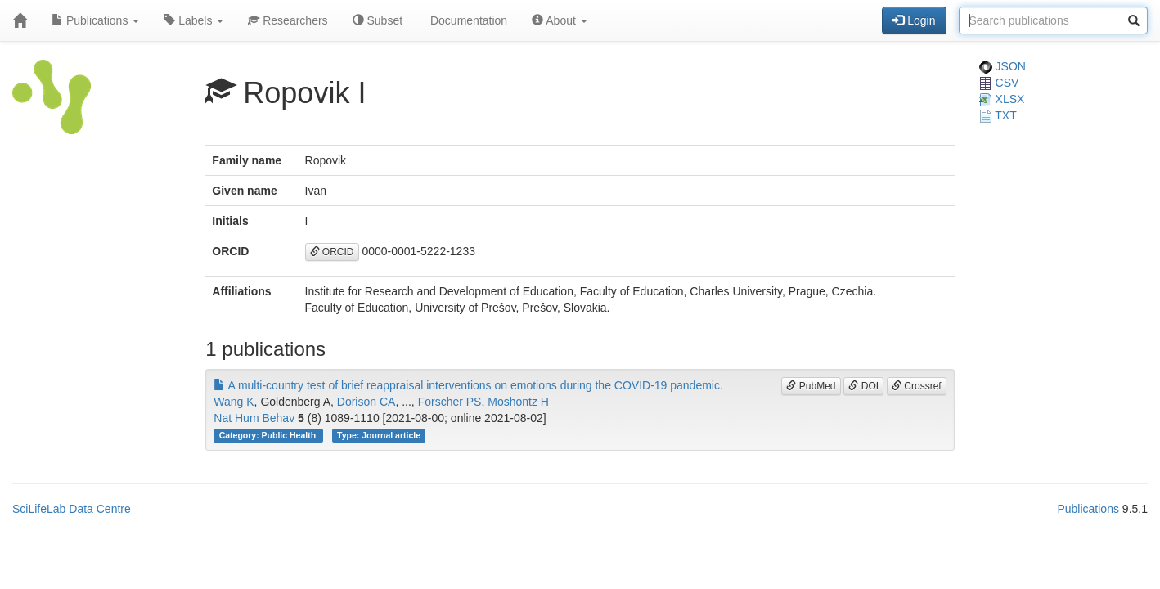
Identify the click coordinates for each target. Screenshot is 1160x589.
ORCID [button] (332, 252)
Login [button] (913, 20)
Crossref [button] (917, 386)
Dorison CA (366, 401)
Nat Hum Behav (254, 418)
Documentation (467, 20)
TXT (998, 115)
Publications (95, 20)
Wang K (234, 401)
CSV (999, 82)
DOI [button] (863, 386)
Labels (193, 20)
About (559, 20)
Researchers (287, 20)
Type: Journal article (378, 435)
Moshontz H (518, 401)
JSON (1002, 66)
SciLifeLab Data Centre (71, 508)
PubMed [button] (810, 386)
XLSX (1002, 99)
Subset (377, 20)
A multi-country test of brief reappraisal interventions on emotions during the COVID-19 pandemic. (468, 385)
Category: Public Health (268, 435)
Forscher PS (450, 401)
